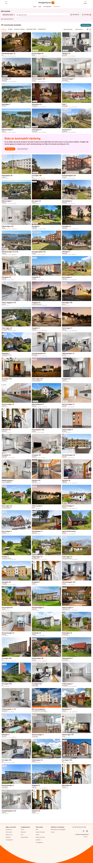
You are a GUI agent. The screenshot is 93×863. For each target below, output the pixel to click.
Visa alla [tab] (3, 32)
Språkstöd (38, 842)
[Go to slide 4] (47, 78)
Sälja (34, 6)
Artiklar (37, 837)
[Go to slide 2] (16, 505)
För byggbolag (39, 845)
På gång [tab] (10, 32)
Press (22, 837)
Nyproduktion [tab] (42, 32)
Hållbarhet (23, 834)
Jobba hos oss (9, 837)
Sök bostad (56, 6)
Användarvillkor (24, 840)
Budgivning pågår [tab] (31, 32)
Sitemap (85, 839)
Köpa (39, 6)
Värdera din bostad (40, 834)
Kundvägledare (9, 842)
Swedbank (8, 840)
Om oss (22, 832)
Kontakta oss (9, 832)
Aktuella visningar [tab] (19, 32)
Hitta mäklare (47, 6)
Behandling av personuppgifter (58, 832)
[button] (7, 22)
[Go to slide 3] (16, 78)
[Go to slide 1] (15, 505)
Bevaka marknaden (40, 840)
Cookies (52, 834)
